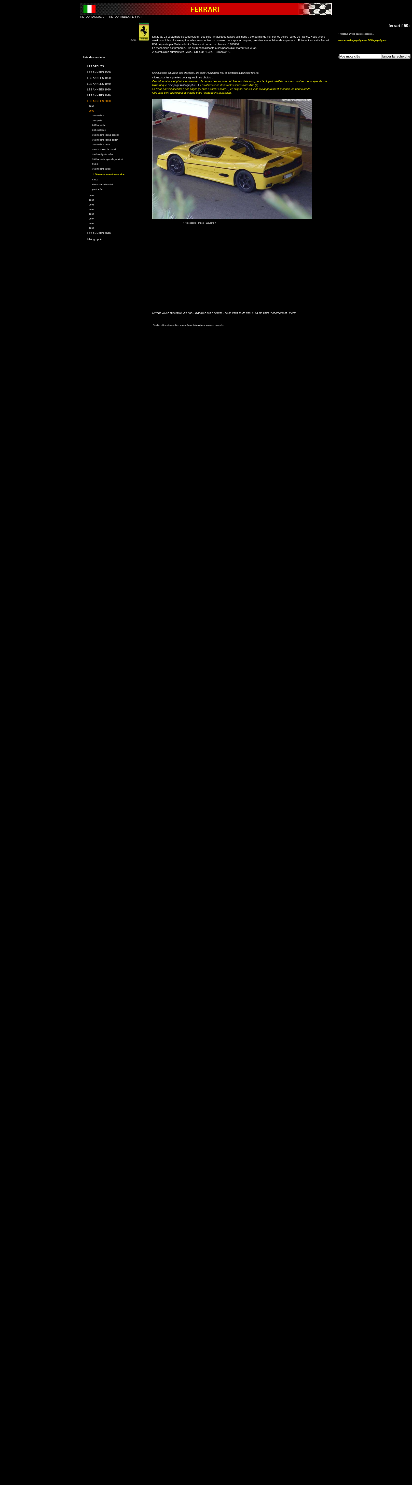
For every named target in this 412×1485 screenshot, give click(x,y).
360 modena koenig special (101, 134)
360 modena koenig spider (100, 139)
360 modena (93, 115)
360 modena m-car (96, 144)
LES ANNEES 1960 (97, 77)
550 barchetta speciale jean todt (103, 158)
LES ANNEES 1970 (97, 83)
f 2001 (90, 179)
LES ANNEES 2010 (97, 232)
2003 (88, 200)
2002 (88, 195)
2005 (88, 209)
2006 (88, 213)
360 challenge (94, 129)
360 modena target (96, 168)
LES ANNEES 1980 (97, 89)
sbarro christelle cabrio (98, 184)
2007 (88, 218)
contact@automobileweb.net (243, 73)
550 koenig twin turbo (98, 154)
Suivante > (211, 223)
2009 (88, 227)
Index (201, 223)
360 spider (92, 120)
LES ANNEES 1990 (97, 94)
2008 (88, 223)
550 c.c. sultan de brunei (99, 149)
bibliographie (92, 238)
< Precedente (189, 223)
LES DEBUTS (93, 65)
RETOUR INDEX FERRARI (125, 16)
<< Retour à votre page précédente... (356, 34)
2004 (88, 204)
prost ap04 (92, 188)
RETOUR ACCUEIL (92, 16)
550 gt (90, 163)
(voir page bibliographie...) (183, 85)
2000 (88, 105)
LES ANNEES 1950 (97, 71)
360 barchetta (94, 125)
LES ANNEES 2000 (97, 100)
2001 (88, 110)
